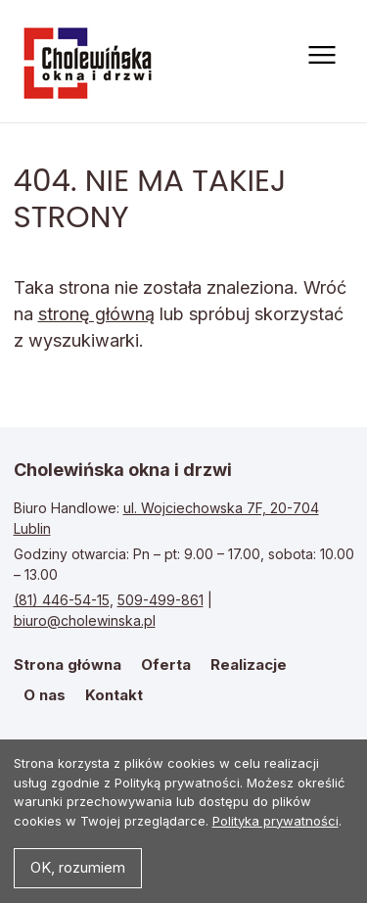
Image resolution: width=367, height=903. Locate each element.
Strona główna (90, 61)
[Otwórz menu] (319, 54)
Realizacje (248, 664)
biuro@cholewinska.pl (85, 620)
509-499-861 (160, 600)
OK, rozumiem (77, 867)
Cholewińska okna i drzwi (123, 469)
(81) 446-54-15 (62, 600)
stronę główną (96, 314)
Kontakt (114, 695)
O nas (44, 695)
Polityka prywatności (275, 821)
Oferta (166, 664)
